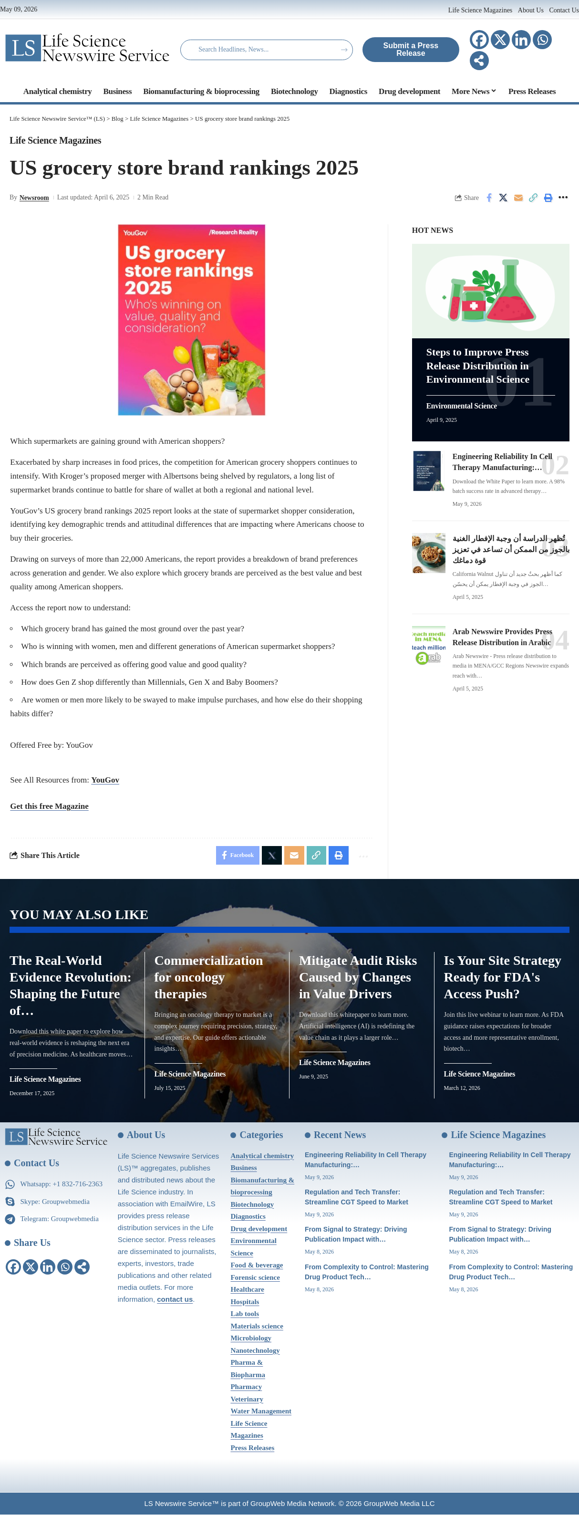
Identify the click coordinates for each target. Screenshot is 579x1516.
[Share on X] (503, 198)
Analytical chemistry (262, 1157)
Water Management (260, 1412)
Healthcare (247, 1291)
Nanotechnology (254, 1352)
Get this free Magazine (49, 806)
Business (243, 1169)
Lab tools (244, 1315)
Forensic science (254, 1279)
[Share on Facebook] (489, 198)
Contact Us (564, 10)
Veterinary (246, 1400)
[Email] (518, 198)
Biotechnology (252, 1206)
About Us (531, 10)
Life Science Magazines (481, 10)
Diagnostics (247, 1218)
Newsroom (35, 197)
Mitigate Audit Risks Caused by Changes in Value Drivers (358, 978)
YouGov (105, 780)
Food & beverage (256, 1266)
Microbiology (250, 1339)
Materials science (256, 1327)
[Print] (548, 198)
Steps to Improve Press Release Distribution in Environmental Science (478, 363)
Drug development (258, 1230)
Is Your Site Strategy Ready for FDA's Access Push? (503, 978)
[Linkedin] (521, 39)
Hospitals (244, 1303)
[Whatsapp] (542, 39)
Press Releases (252, 1449)
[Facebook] (479, 39)
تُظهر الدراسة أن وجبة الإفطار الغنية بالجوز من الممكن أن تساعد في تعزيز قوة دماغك (511, 547)
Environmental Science (462, 404)
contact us (175, 1300)
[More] (479, 60)
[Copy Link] (533, 198)
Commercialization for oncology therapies (209, 978)
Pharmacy (246, 1388)
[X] (500, 39)
